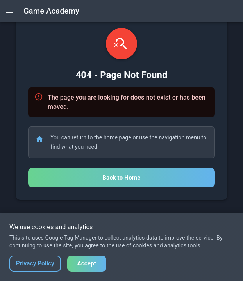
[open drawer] (9, 11)
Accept (86, 263)
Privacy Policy (35, 263)
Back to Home (121, 177)
